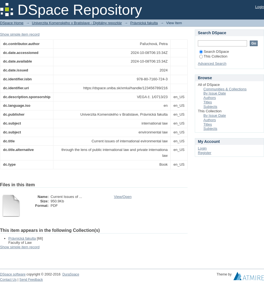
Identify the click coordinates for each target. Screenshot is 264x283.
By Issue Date (214, 93)
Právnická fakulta (144, 23)
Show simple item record (19, 34)
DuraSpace (70, 274)
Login (259, 7)
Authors (209, 98)
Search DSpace (214, 51)
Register (204, 153)
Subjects (210, 107)
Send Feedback (31, 280)
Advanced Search (212, 63)
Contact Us (8, 280)
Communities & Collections (224, 89)
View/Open (122, 197)
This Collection (213, 56)
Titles (207, 102)
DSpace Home (12, 23)
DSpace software (13, 274)
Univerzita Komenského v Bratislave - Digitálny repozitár (77, 23)
